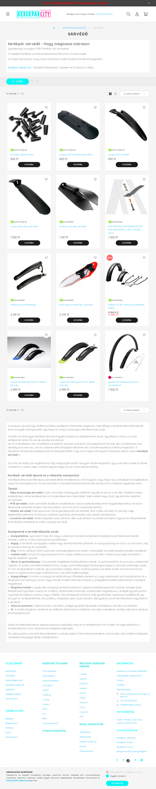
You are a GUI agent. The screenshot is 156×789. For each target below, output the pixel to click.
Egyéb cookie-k (118, 776)
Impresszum (11, 698)
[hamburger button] (8, 14)
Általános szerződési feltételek (132, 671)
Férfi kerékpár (49, 671)
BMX (45, 718)
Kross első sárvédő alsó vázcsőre (76, 304)
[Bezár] (149, 3)
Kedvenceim (11, 737)
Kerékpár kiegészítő (74, 27)
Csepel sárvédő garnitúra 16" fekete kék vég (28, 384)
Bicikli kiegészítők (91, 724)
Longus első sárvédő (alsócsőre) (75, 154)
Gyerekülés (85, 732)
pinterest (136, 760)
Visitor (83, 693)
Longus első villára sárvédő (24, 226)
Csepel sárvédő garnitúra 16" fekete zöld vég (77, 384)
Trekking (47, 695)
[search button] (128, 14)
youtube (142, 760)
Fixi (44, 714)
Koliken (83, 688)
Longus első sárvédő (118, 154)
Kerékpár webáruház (19, 67)
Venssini (84, 702)
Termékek (10, 675)
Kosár (8, 732)
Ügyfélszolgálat (13, 694)
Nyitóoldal (10, 671)
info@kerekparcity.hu (130, 704)
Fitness (46, 704)
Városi (46, 690)
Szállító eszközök (88, 741)
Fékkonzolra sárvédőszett (23, 304)
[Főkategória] (54, 27)
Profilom (9, 728)
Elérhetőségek (124, 689)
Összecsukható (50, 723)
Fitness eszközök (54, 730)
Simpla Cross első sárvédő (72, 226)
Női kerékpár (49, 676)
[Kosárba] (29, 164)
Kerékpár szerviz (125, 747)
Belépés (9, 718)
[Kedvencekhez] (46, 107)
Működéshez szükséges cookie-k (126, 772)
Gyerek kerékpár (51, 680)
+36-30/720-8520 (104, 14)
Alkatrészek (85, 737)
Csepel (83, 674)
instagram (123, 760)
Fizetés (120, 680)
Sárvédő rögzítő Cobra (21, 154)
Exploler (83, 683)
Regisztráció (11, 723)
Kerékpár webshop (126, 738)
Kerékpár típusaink (55, 663)
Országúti (47, 685)
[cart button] (145, 14)
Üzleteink (9, 689)
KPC (82, 716)
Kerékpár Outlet (125, 742)
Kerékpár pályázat (14, 685)
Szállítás (121, 685)
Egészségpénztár (14, 680)
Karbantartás (86, 751)
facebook (117, 760)
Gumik (83, 746)
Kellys (82, 697)
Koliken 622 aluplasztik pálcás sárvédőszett (123, 384)
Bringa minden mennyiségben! (132, 751)
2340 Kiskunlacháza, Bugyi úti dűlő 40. (135, 695)
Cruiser (46, 699)
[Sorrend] (134, 94)
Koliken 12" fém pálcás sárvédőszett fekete (126, 306)
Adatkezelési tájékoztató (129, 675)
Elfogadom (117, 783)
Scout (82, 707)
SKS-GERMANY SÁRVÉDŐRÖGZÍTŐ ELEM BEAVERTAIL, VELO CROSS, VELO (125, 229)
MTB (45, 709)
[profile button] (137, 14)
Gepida (83, 678)
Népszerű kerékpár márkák (92, 665)
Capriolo (84, 712)
